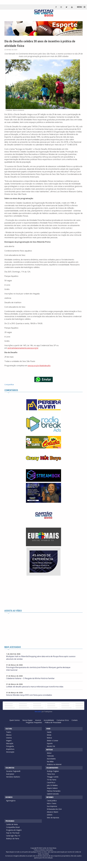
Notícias (49, 750)
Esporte (50, 743)
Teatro (8, 732)
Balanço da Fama (12, 838)
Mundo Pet (51, 746)
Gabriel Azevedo (53, 794)
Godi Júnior (10, 774)
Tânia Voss (51, 774)
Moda (49, 735)
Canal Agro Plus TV (13, 836)
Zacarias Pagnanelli (13, 771)
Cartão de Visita (12, 824)
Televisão (50, 756)
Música (8, 735)
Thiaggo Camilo (52, 777)
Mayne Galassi (52, 788)
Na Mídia (50, 761)
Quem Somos (15, 720)
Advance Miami (52, 812)
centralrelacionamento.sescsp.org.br (22, 348)
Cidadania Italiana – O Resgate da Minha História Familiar (30, 678)
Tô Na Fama (51, 780)
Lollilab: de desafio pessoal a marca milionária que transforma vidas (34, 686)
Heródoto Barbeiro (13, 777)
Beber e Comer (52, 740)
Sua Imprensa (52, 806)
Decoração (10, 752)
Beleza (49, 738)
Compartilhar (9, 384)
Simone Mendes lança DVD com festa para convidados (29, 695)
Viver (48, 729)
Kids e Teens (51, 803)
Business (9, 797)
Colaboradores (52, 768)
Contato (75, 720)
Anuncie (38, 720)
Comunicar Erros (63, 720)
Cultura (9, 729)
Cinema (9, 738)
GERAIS (49, 815)
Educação (9, 743)
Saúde (49, 732)
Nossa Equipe (27, 720)
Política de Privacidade (53, 722)
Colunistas (10, 768)
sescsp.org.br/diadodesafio (39, 365)
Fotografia (10, 746)
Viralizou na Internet (54, 764)
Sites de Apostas (53, 817)
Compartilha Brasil (13, 827)
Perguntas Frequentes (34, 722)
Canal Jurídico (52, 801)
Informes (49, 797)
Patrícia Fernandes (53, 791)
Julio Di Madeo (52, 785)
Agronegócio (11, 801)
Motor (49, 753)
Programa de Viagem (14, 830)
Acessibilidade (49, 720)
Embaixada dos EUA (54, 809)
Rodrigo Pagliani (53, 771)
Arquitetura (10, 749)
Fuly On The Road (12, 833)
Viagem (9, 740)
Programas (10, 821)
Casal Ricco (51, 782)
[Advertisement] (43, 592)
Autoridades (51, 759)
